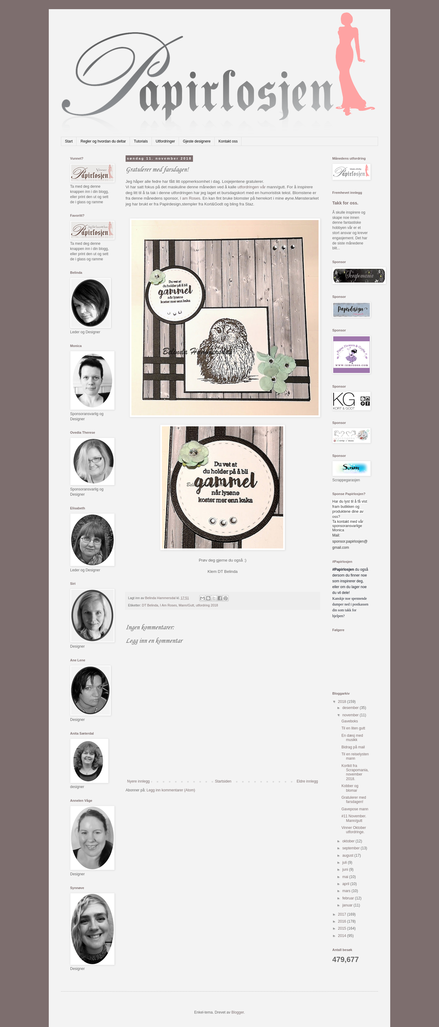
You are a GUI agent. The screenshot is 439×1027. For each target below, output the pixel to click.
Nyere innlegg (138, 781)
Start (69, 141)
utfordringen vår (251, 187)
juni (345, 869)
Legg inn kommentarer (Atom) (171, 790)
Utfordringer (165, 141)
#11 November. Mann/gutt (353, 818)
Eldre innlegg (307, 781)
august (348, 855)
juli (345, 862)
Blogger (237, 1012)
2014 (342, 936)
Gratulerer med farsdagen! (353, 799)
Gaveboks (349, 721)
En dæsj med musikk (352, 737)
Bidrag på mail (353, 747)
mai (345, 877)
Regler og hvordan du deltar (103, 141)
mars (347, 891)
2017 (342, 914)
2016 (342, 921)
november (351, 715)
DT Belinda (150, 605)
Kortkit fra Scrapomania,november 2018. (355, 772)
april (346, 884)
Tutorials (141, 141)
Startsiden (223, 781)
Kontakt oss (228, 141)
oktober (348, 841)
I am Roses (190, 198)
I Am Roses (168, 605)
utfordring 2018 (207, 605)
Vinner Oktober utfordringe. (353, 830)
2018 (342, 702)
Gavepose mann (354, 809)
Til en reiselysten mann (355, 756)
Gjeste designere (197, 141)
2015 (342, 928)
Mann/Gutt (186, 605)
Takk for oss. (345, 203)
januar (348, 905)
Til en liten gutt (353, 728)
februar (348, 898)
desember (351, 708)
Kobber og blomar (349, 788)
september (351, 848)
